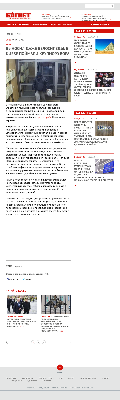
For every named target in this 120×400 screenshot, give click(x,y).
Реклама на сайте (59, 388)
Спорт (71, 378)
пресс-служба (44, 117)
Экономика (27, 378)
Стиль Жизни (39, 24)
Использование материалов (81, 388)
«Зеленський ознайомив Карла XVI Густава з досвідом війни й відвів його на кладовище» (22, 320)
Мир (61, 378)
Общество (55, 24)
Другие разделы (100, 24)
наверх (60, 372)
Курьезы (67, 24)
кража (18, 266)
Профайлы (31, 388)
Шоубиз (105, 378)
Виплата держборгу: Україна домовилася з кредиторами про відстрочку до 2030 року (94, 18)
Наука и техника (88, 378)
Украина (11, 24)
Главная (10, 33)
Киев (19, 33)
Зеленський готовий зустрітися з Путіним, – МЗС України (55, 17)
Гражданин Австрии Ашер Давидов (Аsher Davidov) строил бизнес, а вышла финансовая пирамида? (83, 49)
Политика (24, 24)
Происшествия (46, 378)
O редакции (44, 388)
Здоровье (32, 380)
